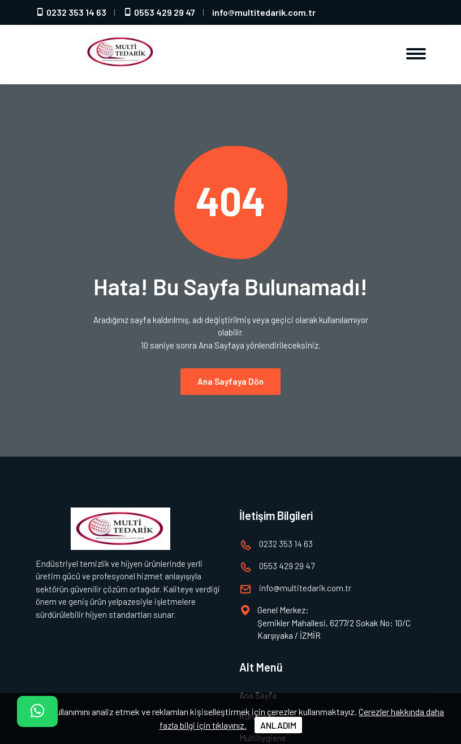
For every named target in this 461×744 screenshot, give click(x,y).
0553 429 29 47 (159, 12)
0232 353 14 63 (71, 12)
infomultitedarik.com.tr (264, 12)
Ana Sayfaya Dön (230, 375)
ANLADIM (278, 725)
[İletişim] (37, 711)
